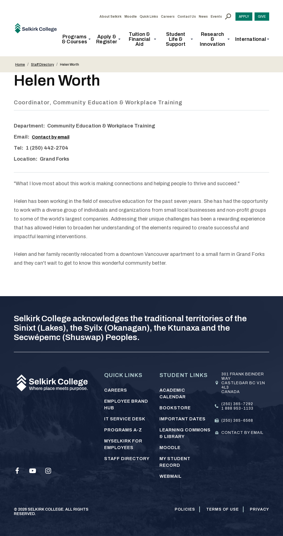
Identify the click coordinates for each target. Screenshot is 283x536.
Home (20, 65)
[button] (76, 39)
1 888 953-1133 (237, 408)
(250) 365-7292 (237, 404)
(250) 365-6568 (237, 420)
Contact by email (52, 137)
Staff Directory (42, 65)
